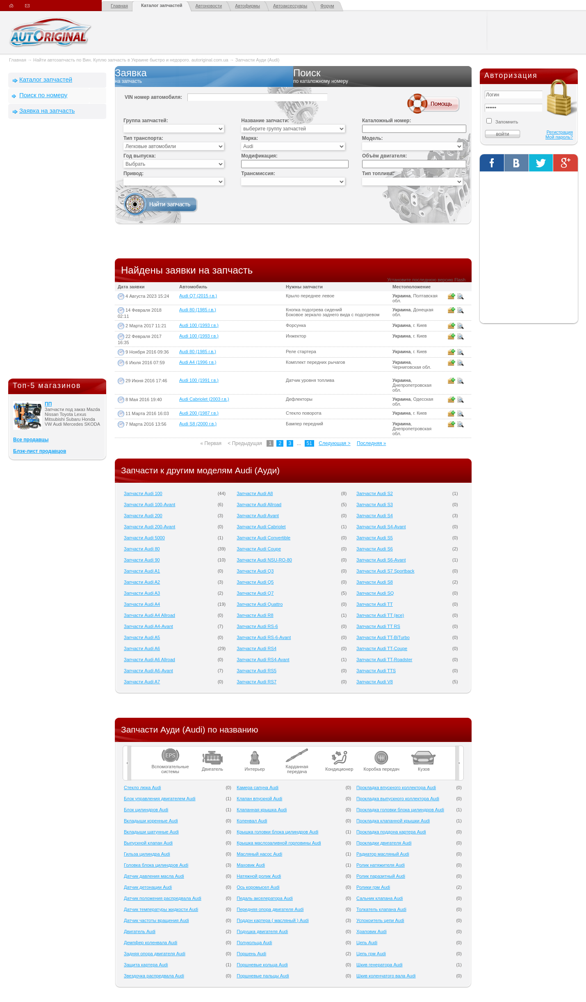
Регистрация (560, 132)
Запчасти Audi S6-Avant (381, 559)
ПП (48, 404)
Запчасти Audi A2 (142, 582)
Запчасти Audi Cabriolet (261, 526)
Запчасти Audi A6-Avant (148, 670)
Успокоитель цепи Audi (380, 920)
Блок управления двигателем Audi (160, 798)
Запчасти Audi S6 (374, 548)
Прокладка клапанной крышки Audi (393, 820)
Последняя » (371, 443)
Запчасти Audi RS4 (256, 648)
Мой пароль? (559, 137)
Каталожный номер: (386, 120)
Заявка (204, 76)
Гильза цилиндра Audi (147, 853)
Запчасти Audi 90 (142, 559)
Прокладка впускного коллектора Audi (396, 787)
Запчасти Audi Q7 (255, 593)
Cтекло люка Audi (142, 787)
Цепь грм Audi (371, 953)
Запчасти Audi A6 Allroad (149, 659)
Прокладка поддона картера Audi (391, 831)
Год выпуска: (139, 156)
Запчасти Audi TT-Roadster (384, 659)
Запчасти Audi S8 (374, 582)
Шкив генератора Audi (379, 964)
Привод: (133, 173)
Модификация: (259, 156)
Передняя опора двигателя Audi (270, 909)
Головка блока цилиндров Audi (156, 865)
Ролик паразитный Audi (380, 876)
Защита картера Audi (146, 964)
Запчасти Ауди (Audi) (257, 59)
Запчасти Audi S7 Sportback (385, 570)
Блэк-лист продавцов (39, 451)
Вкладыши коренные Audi (151, 820)
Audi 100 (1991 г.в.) (199, 380)
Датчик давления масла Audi (154, 876)
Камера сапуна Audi (257, 787)
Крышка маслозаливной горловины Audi (279, 842)
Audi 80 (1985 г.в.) (197, 309)
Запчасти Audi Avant (258, 515)
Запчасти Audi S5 (374, 537)
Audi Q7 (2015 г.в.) (198, 295)
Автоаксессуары (290, 5)
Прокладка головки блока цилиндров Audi (400, 809)
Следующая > (334, 443)
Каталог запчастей (161, 5)
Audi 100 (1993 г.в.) (199, 325)
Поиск (382, 76)
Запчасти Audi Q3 (255, 570)
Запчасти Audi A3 (142, 593)
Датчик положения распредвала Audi (162, 898)
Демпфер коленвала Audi (150, 942)
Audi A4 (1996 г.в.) (197, 362)
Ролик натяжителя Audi (380, 865)
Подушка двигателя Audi (262, 931)
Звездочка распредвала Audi (154, 975)
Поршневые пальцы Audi (263, 975)
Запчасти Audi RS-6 (257, 626)
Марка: (249, 138)
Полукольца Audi (254, 942)
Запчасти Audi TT (374, 604)
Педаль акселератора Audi (265, 898)
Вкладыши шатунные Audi (151, 831)
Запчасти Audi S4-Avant (381, 526)
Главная (119, 5)
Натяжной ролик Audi (259, 876)
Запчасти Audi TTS (376, 670)
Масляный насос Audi (259, 853)
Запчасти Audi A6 (142, 648)
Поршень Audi (251, 953)
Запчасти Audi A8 (255, 493)
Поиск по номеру (43, 94)
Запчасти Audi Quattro (260, 604)
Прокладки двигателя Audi (383, 842)
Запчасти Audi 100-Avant (149, 504)
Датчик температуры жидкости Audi (161, 909)
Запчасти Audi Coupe (259, 548)
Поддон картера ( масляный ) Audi (272, 920)
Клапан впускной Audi (259, 798)
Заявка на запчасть (47, 110)
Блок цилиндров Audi (146, 809)
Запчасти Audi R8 (255, 615)
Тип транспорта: (143, 138)
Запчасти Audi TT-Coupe (381, 648)
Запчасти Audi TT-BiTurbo (383, 637)
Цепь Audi (366, 942)
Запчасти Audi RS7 (256, 681)
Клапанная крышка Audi (262, 809)
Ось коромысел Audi (258, 887)
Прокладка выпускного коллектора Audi (397, 798)
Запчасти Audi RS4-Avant (263, 659)
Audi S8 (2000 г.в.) (198, 423)
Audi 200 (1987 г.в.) (199, 413)
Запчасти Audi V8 (374, 681)
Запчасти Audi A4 (142, 604)
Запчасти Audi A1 (142, 570)
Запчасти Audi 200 (143, 515)
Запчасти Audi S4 (374, 515)
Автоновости (209, 5)
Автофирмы (247, 5)
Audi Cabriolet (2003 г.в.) (204, 399)
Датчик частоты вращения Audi (156, 920)
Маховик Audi (251, 865)
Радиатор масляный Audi (382, 853)
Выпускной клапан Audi (148, 842)
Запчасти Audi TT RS (378, 626)
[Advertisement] (57, 251)
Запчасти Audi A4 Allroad (149, 615)
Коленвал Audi (252, 820)
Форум (327, 5)
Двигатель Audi (139, 931)
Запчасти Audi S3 (374, 504)
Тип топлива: (378, 173)
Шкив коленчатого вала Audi (385, 975)
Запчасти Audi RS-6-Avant (264, 637)
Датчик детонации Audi (148, 887)
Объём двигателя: (384, 156)
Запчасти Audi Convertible (263, 537)
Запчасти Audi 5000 (144, 537)
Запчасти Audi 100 (143, 493)
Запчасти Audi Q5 (255, 582)
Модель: (372, 138)
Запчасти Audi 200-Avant (149, 526)
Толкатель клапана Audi (381, 909)
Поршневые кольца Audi (262, 964)
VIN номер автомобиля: (153, 97)
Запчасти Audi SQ (375, 593)
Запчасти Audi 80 (142, 548)
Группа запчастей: (145, 120)
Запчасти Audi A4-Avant (148, 626)
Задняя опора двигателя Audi (154, 953)
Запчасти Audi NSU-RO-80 (264, 559)
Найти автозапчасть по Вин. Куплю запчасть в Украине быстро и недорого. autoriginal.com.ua (130, 59)
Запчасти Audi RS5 (256, 670)
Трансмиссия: (258, 173)
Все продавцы (30, 440)
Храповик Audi (371, 931)
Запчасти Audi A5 (142, 637)
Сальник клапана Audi (379, 898)
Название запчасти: (265, 120)
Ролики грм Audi (373, 887)
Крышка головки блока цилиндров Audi (277, 831)
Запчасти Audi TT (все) (380, 615)
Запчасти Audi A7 (142, 681)
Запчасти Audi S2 (374, 493)
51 (309, 443)
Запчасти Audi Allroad (259, 504)
